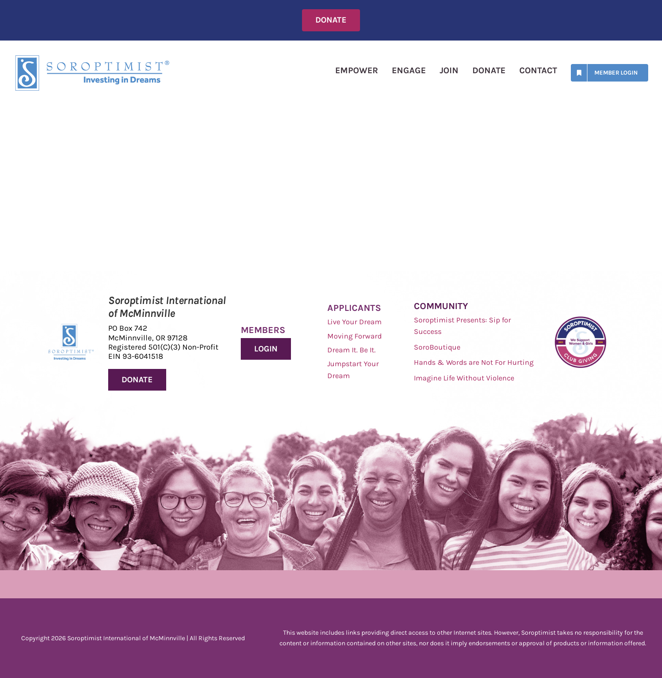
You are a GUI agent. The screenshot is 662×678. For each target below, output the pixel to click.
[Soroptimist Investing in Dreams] (71, 328)
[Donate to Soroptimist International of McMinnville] (137, 380)
